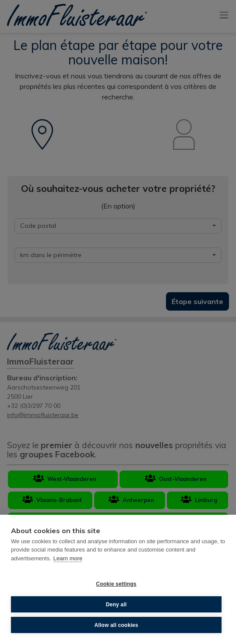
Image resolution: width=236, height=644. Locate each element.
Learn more (67, 558)
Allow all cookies (116, 625)
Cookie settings (116, 584)
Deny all (116, 605)
